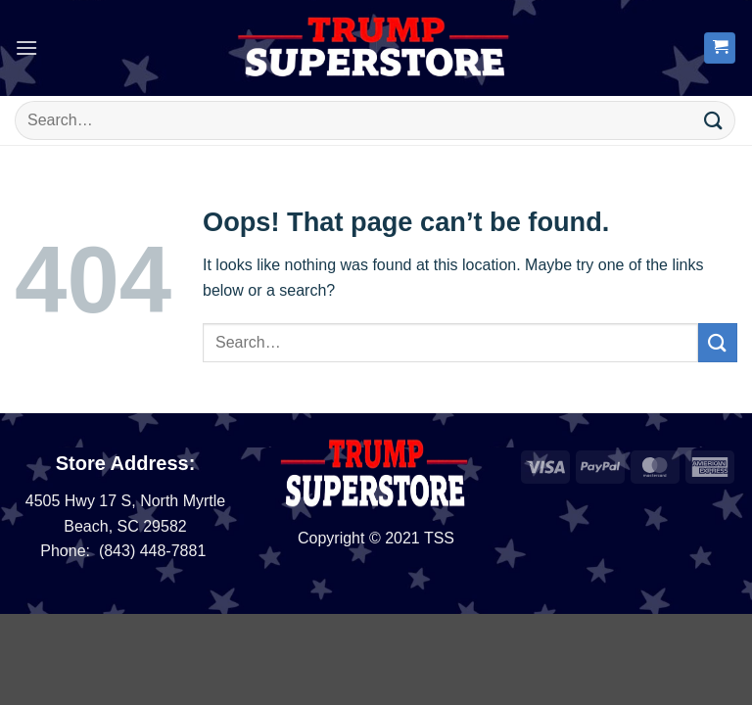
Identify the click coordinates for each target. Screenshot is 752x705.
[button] (26, 47)
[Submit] (713, 120)
